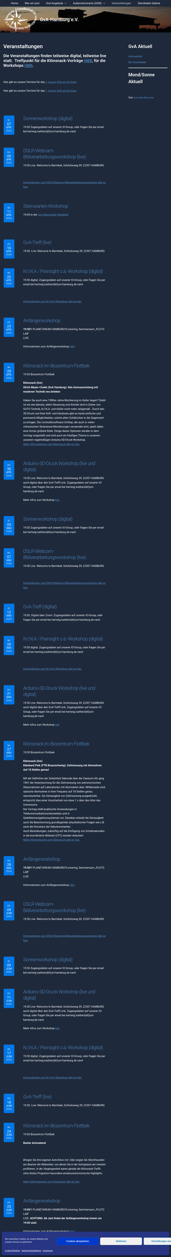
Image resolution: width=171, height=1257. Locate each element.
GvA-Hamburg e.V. (59, 19)
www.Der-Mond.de (145, 97)
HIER (88, 60)
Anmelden (128, 1227)
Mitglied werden (109, 1227)
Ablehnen (121, 1241)
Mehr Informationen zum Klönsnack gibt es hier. (51, 440)
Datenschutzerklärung (31, 1251)
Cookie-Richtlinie (12, 1251)
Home (17, 3)
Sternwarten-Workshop (44, 203)
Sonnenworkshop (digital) (46, 118)
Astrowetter (135, 56)
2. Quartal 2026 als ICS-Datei (62, 82)
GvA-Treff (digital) (39, 594)
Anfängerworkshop (40, 317)
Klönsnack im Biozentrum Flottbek (54, 362)
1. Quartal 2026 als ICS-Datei (62, 90)
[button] (65, 3)
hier (57, 489)
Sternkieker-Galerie (145, 3)
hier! (72, 343)
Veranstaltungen (119, 3)
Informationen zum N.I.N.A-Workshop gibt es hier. (52, 298)
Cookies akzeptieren (77, 1241)
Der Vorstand (45, 1227)
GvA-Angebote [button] (57, 3)
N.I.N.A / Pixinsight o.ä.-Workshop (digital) (61, 268)
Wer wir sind (34, 3)
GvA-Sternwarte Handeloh (53, 212)
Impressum (48, 1251)
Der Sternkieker (137, 62)
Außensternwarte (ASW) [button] (88, 3)
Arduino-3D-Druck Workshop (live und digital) (63, 459)
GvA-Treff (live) (36, 239)
